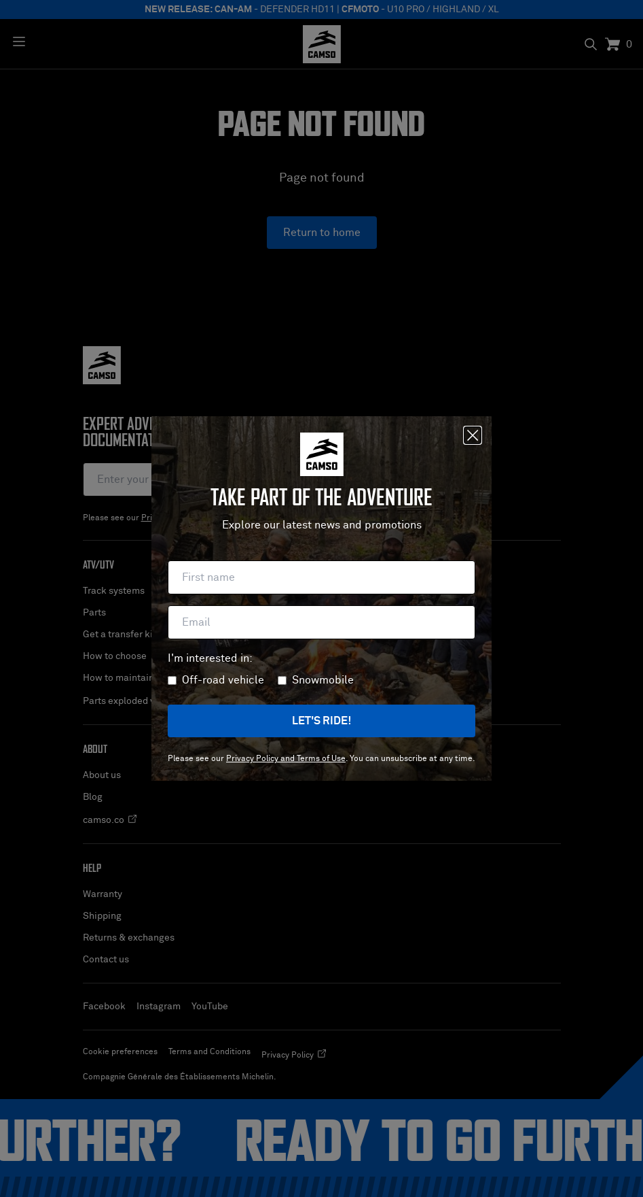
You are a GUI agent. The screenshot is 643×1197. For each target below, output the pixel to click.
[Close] (472, 435)
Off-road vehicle (223, 680)
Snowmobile (323, 680)
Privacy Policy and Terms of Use (286, 759)
